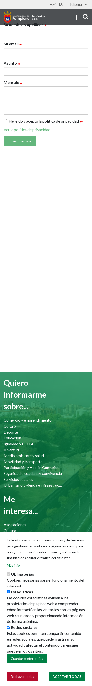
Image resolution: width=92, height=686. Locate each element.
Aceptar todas (67, 676)
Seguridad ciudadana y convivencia (33, 473)
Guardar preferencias (27, 658)
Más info (13, 565)
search (85, 17)
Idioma (78, 4)
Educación (12, 437)
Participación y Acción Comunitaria (33, 467)
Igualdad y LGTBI (18, 443)
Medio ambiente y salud (24, 455)
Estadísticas (22, 591)
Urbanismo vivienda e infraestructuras (33, 485)
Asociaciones (15, 524)
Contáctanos (53, 4)
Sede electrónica (61, 4)
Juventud (11, 449)
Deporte (11, 432)
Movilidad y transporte (23, 461)
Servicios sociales (18, 479)
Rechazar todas (22, 676)
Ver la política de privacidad (27, 129)
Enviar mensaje (20, 141)
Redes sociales (24, 627)
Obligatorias (22, 574)
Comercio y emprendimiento (28, 420)
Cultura (10, 426)
